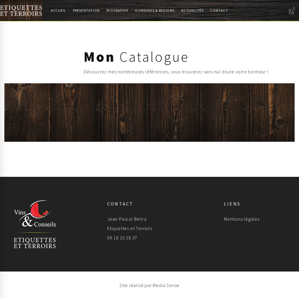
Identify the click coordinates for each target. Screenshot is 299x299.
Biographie (117, 10)
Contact (219, 10)
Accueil (58, 10)
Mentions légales (242, 219)
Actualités (192, 10)
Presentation (86, 10)
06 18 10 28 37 (122, 238)
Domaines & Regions (155, 10)
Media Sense (166, 285)
